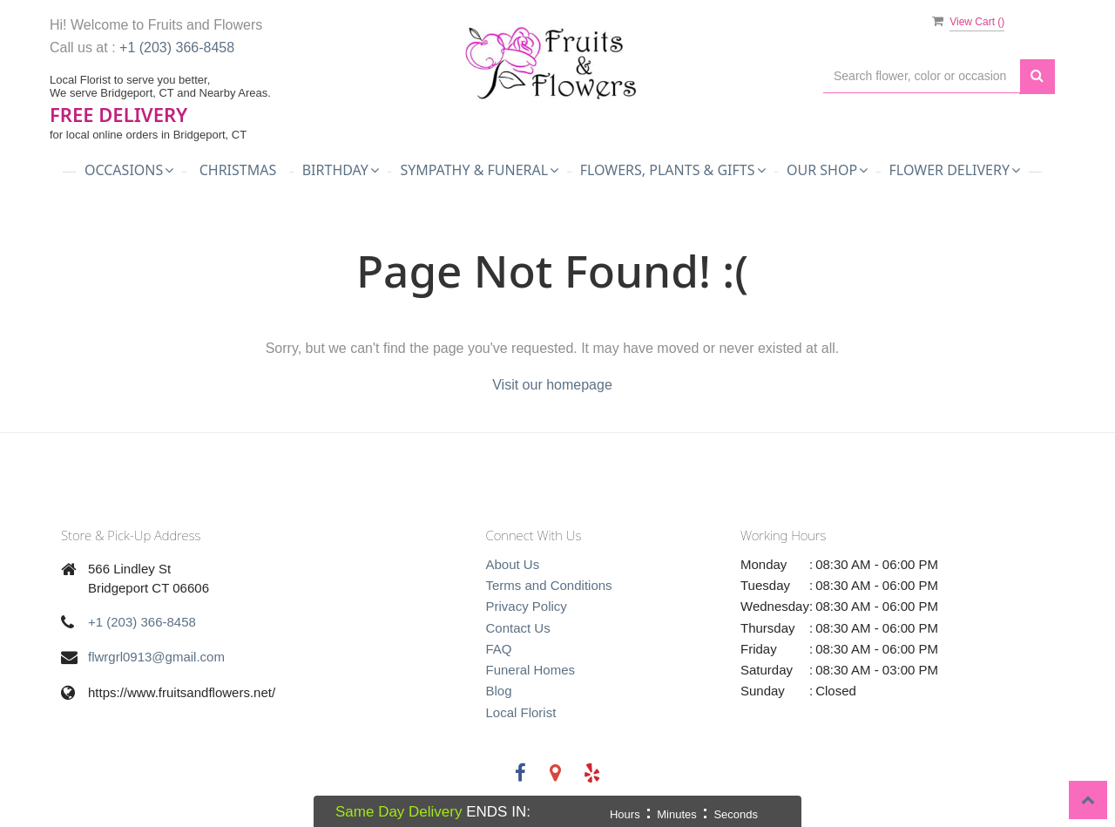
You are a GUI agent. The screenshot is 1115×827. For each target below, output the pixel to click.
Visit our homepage (552, 384)
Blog (499, 690)
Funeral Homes (531, 669)
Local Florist (521, 712)
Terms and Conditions (549, 585)
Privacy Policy (526, 606)
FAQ (499, 648)
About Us (513, 564)
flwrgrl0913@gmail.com (156, 656)
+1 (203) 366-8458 (176, 47)
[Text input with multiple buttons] (921, 76)
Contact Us (518, 627)
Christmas (238, 170)
